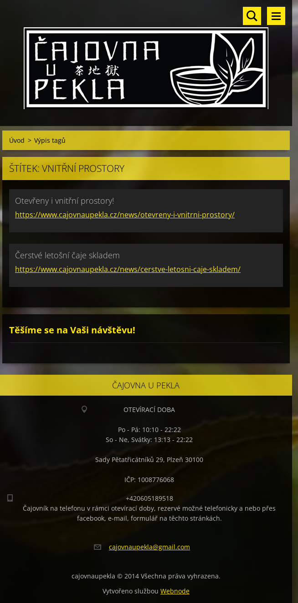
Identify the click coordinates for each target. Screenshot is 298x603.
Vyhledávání (252, 16)
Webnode (175, 591)
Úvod (17, 140)
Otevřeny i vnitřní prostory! (64, 200)
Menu (276, 16)
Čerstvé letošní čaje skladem (67, 255)
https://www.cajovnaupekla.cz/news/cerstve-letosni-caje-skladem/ (128, 269)
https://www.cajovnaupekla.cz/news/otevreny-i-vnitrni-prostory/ (125, 215)
